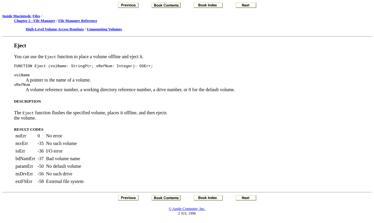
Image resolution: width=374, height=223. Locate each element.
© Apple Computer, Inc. (187, 211)
